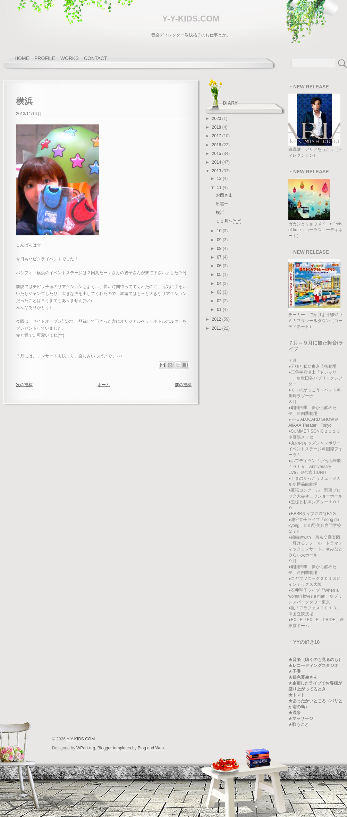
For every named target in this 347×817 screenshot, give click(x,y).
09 (220, 239)
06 (220, 265)
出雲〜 (222, 203)
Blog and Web (151, 748)
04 (220, 283)
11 (220, 187)
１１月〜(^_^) (229, 221)
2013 (217, 170)
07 (220, 257)
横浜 (220, 212)
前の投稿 (183, 384)
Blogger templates (114, 748)
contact (95, 58)
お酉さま (224, 195)
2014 (217, 162)
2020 (217, 118)
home (22, 58)
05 (220, 274)
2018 (217, 127)
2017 (217, 135)
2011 (217, 328)
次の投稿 (24, 384)
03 (220, 292)
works (69, 58)
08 (220, 248)
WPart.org (85, 748)
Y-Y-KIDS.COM (190, 18)
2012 (217, 319)
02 (220, 300)
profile (44, 58)
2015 (217, 153)
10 (220, 230)
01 (220, 309)
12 (220, 178)
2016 (217, 144)
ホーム (104, 384)
